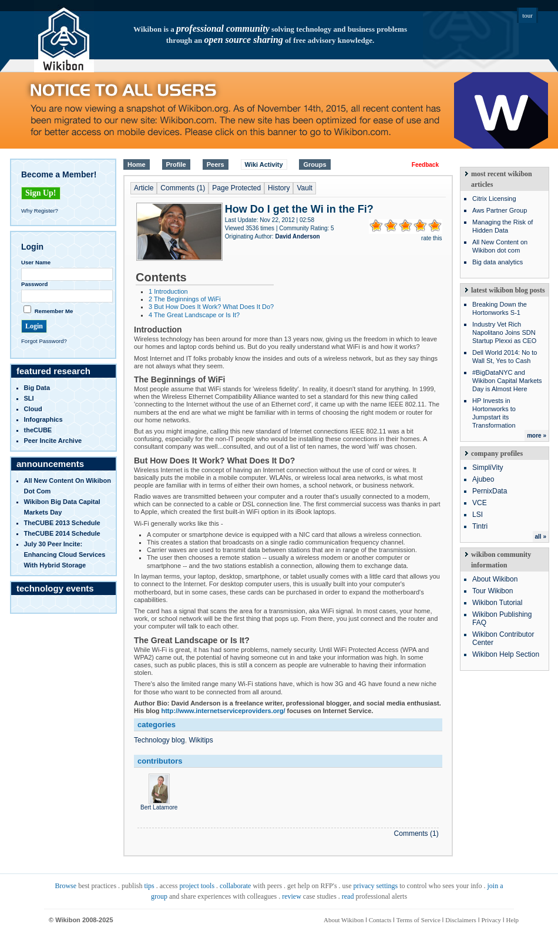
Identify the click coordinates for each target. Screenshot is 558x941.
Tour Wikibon (492, 591)
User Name (36, 262)
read (348, 896)
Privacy (491, 919)
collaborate (235, 886)
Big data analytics (497, 262)
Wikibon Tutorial (497, 603)
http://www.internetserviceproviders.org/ (223, 710)
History (279, 188)
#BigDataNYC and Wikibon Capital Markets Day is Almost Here (507, 380)
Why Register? (39, 210)
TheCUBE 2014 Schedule (62, 533)
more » (536, 435)
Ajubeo (483, 479)
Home (136, 164)
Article (143, 188)
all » (540, 536)
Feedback (425, 165)
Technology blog (159, 740)
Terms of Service (418, 919)
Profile (176, 164)
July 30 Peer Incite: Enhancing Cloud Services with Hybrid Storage (65, 554)
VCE (479, 503)
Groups (314, 164)
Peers (215, 164)
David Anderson (297, 236)
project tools (196, 886)
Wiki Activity (264, 164)
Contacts (380, 919)
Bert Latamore (158, 804)
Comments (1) (182, 188)
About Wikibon (494, 579)
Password (34, 284)
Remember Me (54, 311)
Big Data (37, 387)
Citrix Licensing (494, 198)
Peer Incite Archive (53, 440)
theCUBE (38, 429)
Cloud (33, 408)
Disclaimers (460, 919)
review (291, 896)
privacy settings (376, 886)
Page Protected (236, 188)
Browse (65, 886)
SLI (29, 398)
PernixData (489, 491)
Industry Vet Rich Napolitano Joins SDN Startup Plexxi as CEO (504, 332)
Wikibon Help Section (505, 654)
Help (512, 919)
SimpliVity (487, 467)
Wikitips (201, 740)
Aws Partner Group (499, 210)
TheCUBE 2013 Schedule (62, 522)
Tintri (480, 526)
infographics (43, 419)
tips (149, 886)
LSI (477, 514)
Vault (304, 188)
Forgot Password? (44, 341)
